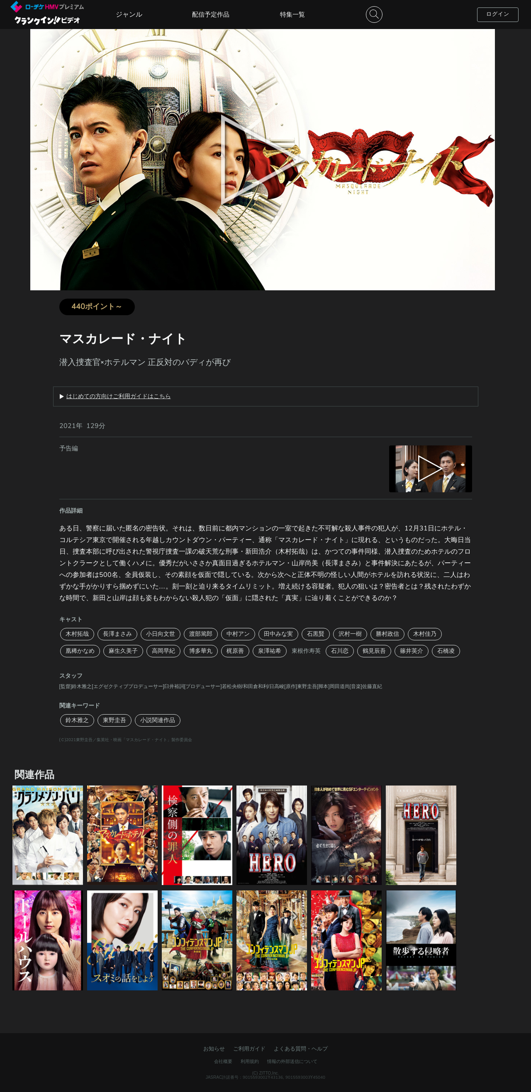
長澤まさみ (117, 634)
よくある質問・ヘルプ (301, 1049)
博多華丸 (200, 651)
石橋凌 (446, 651)
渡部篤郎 (200, 634)
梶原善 (235, 651)
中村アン (238, 634)
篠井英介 (411, 651)
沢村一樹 (350, 634)
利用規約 (250, 1061)
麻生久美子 (123, 651)
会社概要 (223, 1061)
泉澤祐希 (269, 651)
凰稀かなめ (80, 651)
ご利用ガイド (249, 1049)
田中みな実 (278, 634)
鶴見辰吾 (374, 651)
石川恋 (339, 651)
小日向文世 (160, 634)
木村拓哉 (77, 634)
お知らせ (214, 1049)
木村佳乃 (424, 634)
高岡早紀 (163, 651)
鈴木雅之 (77, 720)
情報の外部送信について (292, 1061)
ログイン (497, 14)
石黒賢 (315, 634)
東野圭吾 (114, 720)
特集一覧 (292, 14)
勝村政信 (387, 634)
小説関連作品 (157, 720)
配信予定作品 (210, 14)
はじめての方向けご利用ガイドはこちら (118, 396)
